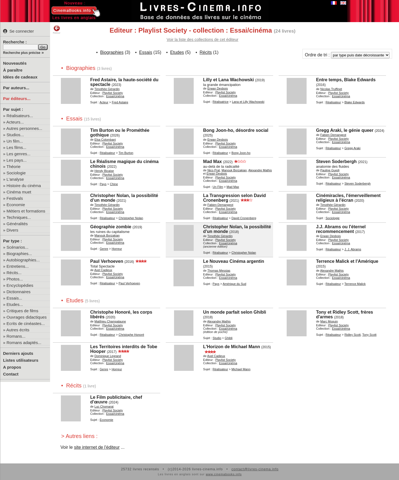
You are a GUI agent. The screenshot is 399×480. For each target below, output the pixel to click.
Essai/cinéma (115, 96)
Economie (16, 204)
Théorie (13, 166)
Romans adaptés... (24, 342)
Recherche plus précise (21, 53)
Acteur (104, 102)
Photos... (15, 279)
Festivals (15, 198)
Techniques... (18, 217)
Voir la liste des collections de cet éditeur (202, 39)
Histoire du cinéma (24, 185)
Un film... (15, 141)
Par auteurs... (16, 87)
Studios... (15, 134)
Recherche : (15, 42)
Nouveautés (15, 63)
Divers (13, 230)
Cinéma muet (19, 192)
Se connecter (18, 31)
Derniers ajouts (18, 353)
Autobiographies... (23, 260)
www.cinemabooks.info (224, 474)
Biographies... (19, 253)
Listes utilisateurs (20, 360)
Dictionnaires (19, 291)
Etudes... (15, 304)
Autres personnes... (24, 128)
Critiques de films (22, 310)
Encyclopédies (20, 285)
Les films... (17, 147)
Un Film (218, 186)
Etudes (177, 52)
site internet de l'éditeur (97, 447)
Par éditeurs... (16, 98)
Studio (217, 338)
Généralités (17, 223)
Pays (103, 184)
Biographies (112, 52)
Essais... (14, 298)
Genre (104, 248)
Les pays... (17, 160)
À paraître (12, 70)
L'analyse (15, 179)
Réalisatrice (220, 101)
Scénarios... (17, 247)
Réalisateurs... (20, 115)
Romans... (16, 336)
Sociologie (16, 173)
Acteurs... (15, 122)
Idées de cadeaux (20, 77)
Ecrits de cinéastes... (26, 323)
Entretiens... (18, 266)
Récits (206, 52)
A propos (12, 367)
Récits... (14, 272)
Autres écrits (17, 329)
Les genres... (19, 153)
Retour (56, 29)
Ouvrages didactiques (27, 317)
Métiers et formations (26, 211)
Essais (145, 52)
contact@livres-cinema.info (254, 469)
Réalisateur (333, 102)
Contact (11, 374)
